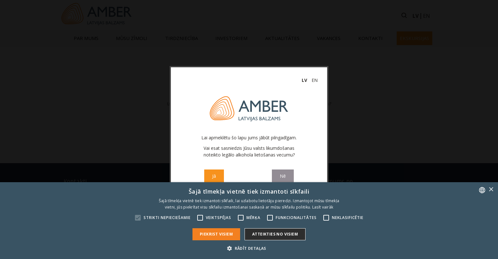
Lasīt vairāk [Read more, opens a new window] (322, 207)
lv (304, 80)
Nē (283, 176)
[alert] (249, 220)
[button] (249, 248)
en (315, 80)
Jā (214, 176)
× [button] (490, 189)
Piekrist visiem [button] (216, 234)
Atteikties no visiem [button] (275, 234)
